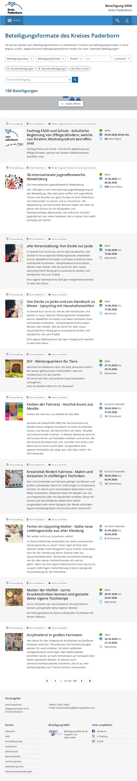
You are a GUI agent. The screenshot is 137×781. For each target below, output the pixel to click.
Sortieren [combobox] (120, 58)
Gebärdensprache (14, 766)
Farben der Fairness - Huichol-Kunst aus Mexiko (60, 406)
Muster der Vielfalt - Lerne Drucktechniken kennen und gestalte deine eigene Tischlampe (58, 594)
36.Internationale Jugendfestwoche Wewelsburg (56, 177)
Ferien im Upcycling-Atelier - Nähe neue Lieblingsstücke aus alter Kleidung (60, 528)
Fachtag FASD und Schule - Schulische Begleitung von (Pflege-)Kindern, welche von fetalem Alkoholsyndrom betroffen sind (60, 137)
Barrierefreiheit (13, 756)
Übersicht (10, 731)
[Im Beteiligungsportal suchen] (117, 20)
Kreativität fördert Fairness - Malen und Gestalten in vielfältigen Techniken (60, 474)
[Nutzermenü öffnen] (127, 20)
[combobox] (98, 59)
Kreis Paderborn (13, 704)
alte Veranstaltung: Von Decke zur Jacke (60, 246)
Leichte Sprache (13, 761)
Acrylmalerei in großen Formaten (54, 635)
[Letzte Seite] (90, 681)
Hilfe (7, 736)
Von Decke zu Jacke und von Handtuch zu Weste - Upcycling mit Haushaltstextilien (61, 304)
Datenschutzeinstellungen (18, 771)
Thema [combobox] (74, 58)
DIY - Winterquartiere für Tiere (52, 361)
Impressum (11, 746)
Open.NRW (70, 737)
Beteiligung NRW (118, 6)
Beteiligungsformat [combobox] (49, 58)
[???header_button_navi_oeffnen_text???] (14, 20)
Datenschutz (11, 751)
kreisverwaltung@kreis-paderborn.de (75, 707)
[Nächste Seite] (82, 681)
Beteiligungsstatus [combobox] (18, 58)
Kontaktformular (13, 741)
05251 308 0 (63, 704)
